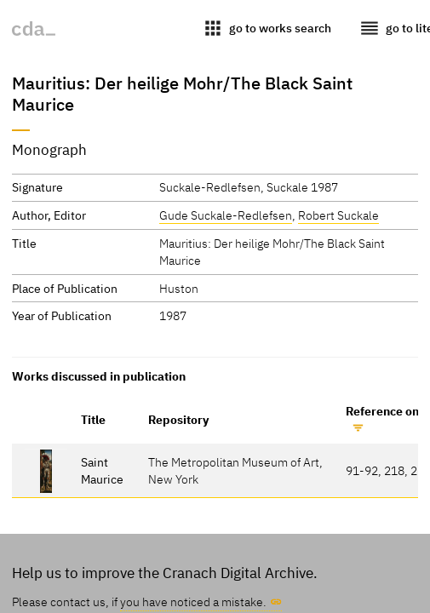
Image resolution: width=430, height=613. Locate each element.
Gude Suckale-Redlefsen (225, 215)
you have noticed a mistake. (193, 601)
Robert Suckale (338, 215)
